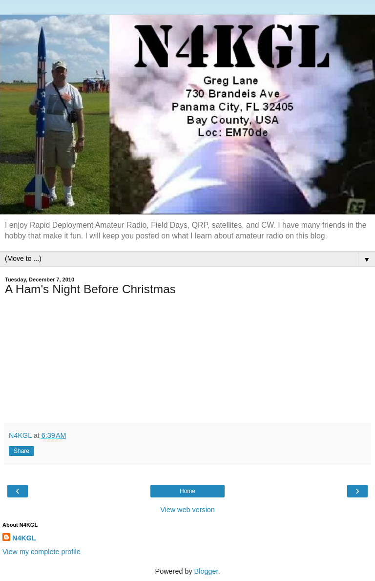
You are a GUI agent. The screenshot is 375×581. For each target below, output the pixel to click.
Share (21, 451)
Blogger (206, 571)
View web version (187, 510)
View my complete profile (41, 552)
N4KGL (24, 538)
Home (187, 491)
